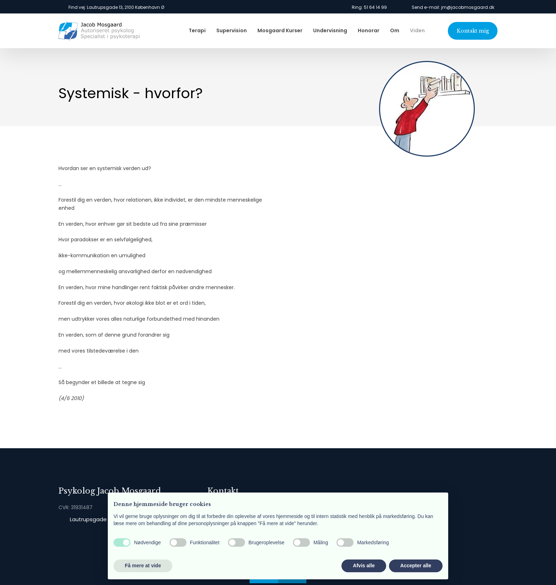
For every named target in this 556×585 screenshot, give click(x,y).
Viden (417, 30)
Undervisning (330, 30)
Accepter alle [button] (415, 565)
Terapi (197, 30)
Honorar (368, 30)
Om (394, 30)
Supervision (231, 30)
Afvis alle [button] (363, 565)
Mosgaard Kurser (279, 30)
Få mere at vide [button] (143, 565)
